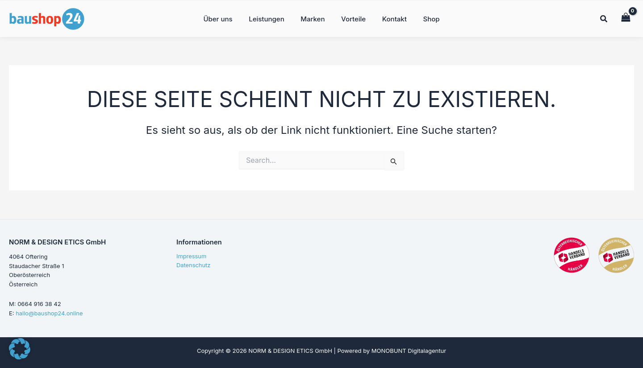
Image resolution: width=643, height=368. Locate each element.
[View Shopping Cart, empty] (625, 17)
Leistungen (270, 18)
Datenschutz (193, 265)
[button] (604, 19)
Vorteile (352, 18)
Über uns (225, 18)
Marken (314, 18)
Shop (424, 18)
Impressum (191, 256)
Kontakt (390, 18)
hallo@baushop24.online (49, 313)
